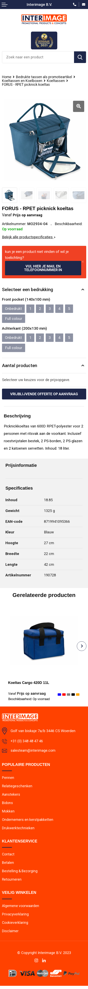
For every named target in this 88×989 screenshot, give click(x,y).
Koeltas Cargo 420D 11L (29, 683)
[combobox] (38, 57)
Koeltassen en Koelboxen (22, 81)
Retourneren (12, 882)
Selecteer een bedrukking (27, 289)
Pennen (8, 778)
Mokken (8, 813)
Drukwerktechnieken (18, 830)
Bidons (7, 804)
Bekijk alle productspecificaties (28, 237)
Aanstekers (11, 796)
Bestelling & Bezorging (20, 873)
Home (7, 77)
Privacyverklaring (15, 917)
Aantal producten (19, 365)
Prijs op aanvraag (27, 693)
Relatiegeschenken (17, 787)
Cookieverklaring (15, 925)
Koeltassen (56, 81)
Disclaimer (10, 934)
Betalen (8, 865)
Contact (8, 856)
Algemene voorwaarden (21, 908)
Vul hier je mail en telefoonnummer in (43, 268)
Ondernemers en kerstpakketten (28, 821)
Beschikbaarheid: (29, 699)
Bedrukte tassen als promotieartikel (44, 77)
